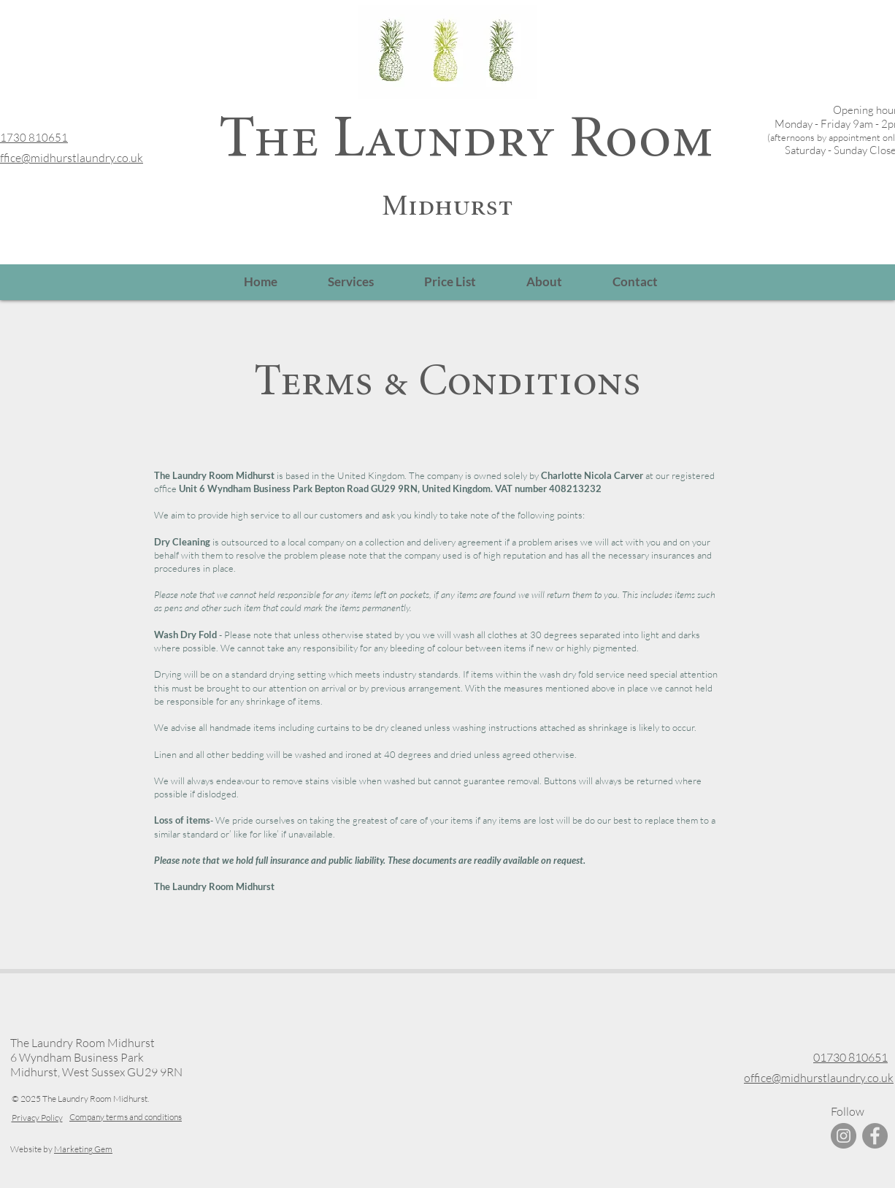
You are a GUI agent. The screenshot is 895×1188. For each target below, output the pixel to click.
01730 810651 (850, 1057)
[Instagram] (843, 1136)
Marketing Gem (83, 1148)
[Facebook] (875, 1136)
